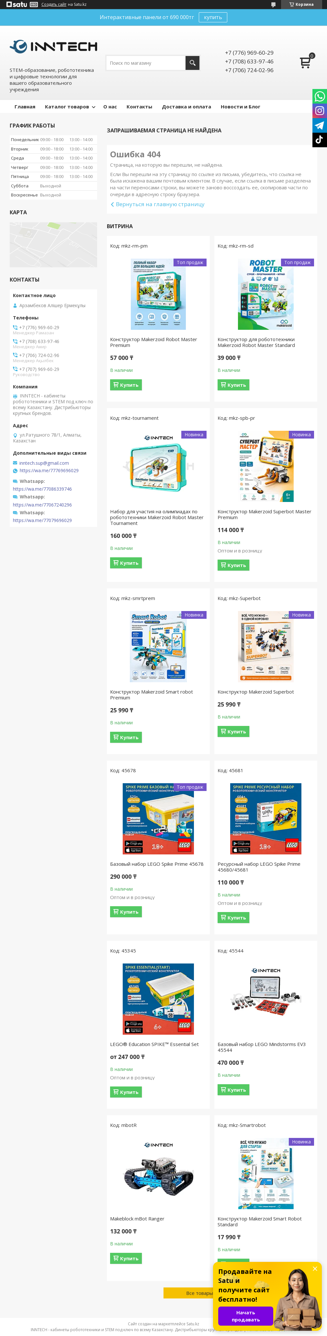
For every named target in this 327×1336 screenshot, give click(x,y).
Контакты (139, 106)
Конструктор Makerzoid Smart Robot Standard (260, 1221)
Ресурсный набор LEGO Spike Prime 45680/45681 (259, 867)
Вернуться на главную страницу (160, 204)
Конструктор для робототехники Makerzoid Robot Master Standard (256, 342)
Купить (129, 385)
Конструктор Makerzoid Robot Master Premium (153, 342)
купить (213, 17)
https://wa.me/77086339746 (42, 489)
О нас (110, 106)
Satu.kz (192, 1324)
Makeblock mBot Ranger (137, 1218)
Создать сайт (53, 4)
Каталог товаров (67, 106)
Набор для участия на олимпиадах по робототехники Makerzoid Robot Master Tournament (157, 517)
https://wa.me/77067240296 (42, 505)
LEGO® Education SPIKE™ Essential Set (154, 1044)
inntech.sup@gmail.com (44, 463)
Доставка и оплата (186, 106)
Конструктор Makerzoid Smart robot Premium (151, 694)
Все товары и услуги (209, 1293)
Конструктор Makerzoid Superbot (256, 692)
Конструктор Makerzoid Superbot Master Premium (264, 514)
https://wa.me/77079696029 (42, 520)
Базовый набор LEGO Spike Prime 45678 (157, 864)
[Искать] (192, 63)
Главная (25, 106)
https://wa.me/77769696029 (49, 470)
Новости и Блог (240, 106)
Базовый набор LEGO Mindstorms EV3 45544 (262, 1047)
